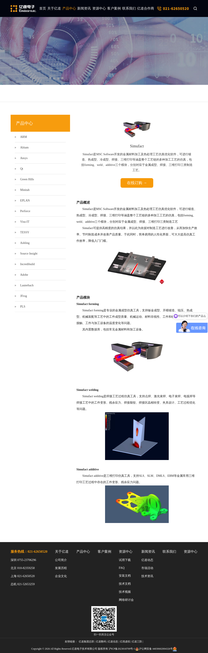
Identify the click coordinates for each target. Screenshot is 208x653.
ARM (23, 136)
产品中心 (69, 8)
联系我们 (129, 8)
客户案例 (114, 8)
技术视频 (125, 591)
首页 (42, 8)
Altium (24, 147)
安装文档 (125, 575)
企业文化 (61, 576)
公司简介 (61, 560)
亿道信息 (113, 641)
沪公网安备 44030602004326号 (156, 648)
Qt (21, 168)
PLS (22, 306)
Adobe (24, 274)
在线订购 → (137, 183)
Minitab (25, 190)
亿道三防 (137, 641)
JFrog (23, 296)
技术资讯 (147, 576)
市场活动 (147, 568)
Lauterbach (27, 285)
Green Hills (27, 179)
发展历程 (61, 568)
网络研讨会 (126, 599)
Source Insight (28, 253)
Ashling (25, 243)
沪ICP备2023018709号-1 (122, 648)
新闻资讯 (84, 8)
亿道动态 (147, 560)
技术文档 (125, 583)
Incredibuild (27, 264)
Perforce (25, 211)
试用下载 (125, 560)
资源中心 (99, 8)
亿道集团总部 (86, 641)
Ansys (24, 158)
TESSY (24, 232)
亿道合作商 (145, 8)
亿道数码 (101, 641)
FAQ (122, 567)
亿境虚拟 (125, 641)
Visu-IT (24, 221)
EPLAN (25, 200)
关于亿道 (54, 8)
